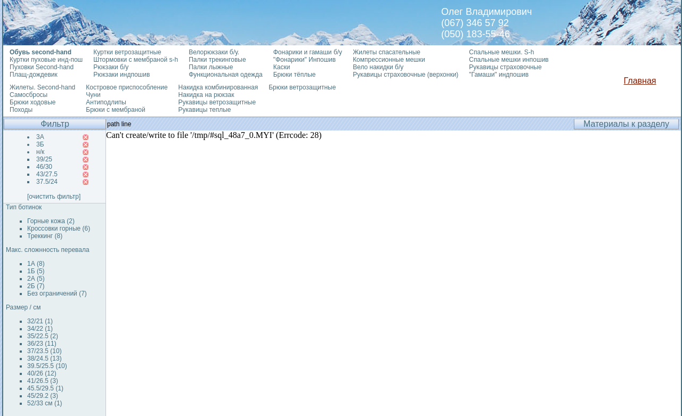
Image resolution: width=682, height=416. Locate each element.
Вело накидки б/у (378, 67)
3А (40, 137)
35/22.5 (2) (42, 336)
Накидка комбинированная (218, 87)
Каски (281, 67)
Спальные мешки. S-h (501, 52)
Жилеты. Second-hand (42, 87)
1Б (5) (36, 271)
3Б (40, 144)
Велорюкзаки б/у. (214, 52)
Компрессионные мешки (389, 59)
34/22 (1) (40, 328)
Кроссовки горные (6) (58, 228)
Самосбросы (28, 95)
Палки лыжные (211, 67)
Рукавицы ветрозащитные (217, 102)
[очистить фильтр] (53, 196)
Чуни (93, 95)
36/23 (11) (41, 343)
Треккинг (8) (44, 236)
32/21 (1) (40, 321)
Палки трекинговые (217, 59)
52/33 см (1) (44, 403)
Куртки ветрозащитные (127, 52)
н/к (40, 152)
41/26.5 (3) (42, 381)
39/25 (44, 159)
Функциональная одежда (226, 74)
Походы (21, 109)
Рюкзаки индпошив (121, 74)
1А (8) (36, 263)
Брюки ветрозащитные (302, 87)
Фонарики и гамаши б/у (307, 52)
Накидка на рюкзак (206, 95)
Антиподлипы (106, 102)
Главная (640, 80)
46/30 (44, 166)
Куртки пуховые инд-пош (46, 59)
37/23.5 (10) (44, 351)
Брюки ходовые (32, 102)
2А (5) (36, 278)
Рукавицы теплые (204, 109)
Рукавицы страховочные (505, 67)
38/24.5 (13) (44, 358)
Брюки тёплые (294, 74)
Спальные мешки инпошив (508, 59)
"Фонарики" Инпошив (304, 59)
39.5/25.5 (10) (47, 366)
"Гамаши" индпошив (499, 74)
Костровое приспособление (126, 87)
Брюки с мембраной (115, 109)
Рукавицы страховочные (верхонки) (405, 74)
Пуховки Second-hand (42, 67)
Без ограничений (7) (57, 293)
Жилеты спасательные (386, 52)
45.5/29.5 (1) (45, 388)
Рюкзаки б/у (110, 67)
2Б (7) (36, 286)
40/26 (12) (41, 373)
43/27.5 (47, 174)
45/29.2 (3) (42, 395)
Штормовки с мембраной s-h (135, 59)
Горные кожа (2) (51, 221)
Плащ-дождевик (34, 74)
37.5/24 (47, 181)
